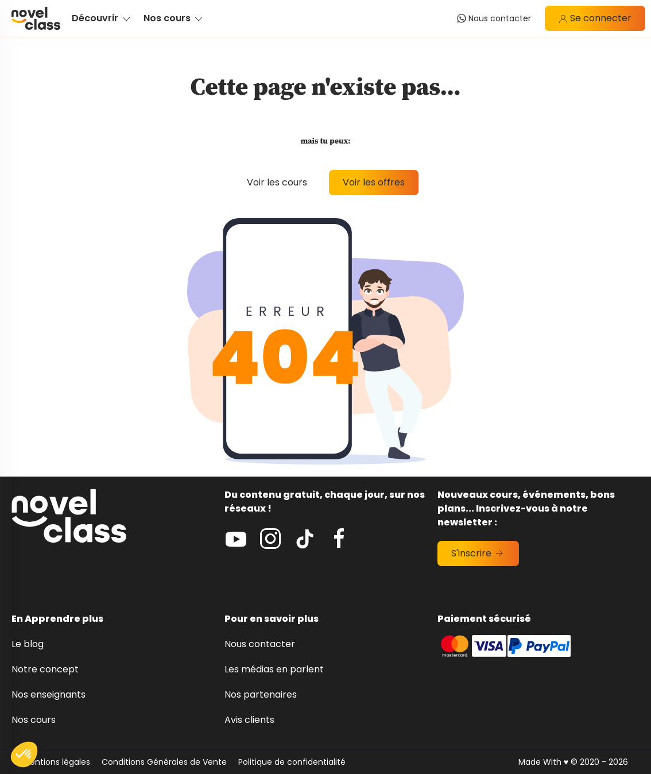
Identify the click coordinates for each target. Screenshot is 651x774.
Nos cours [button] (174, 18)
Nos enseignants (48, 694)
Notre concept (45, 669)
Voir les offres (374, 182)
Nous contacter (259, 644)
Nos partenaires (260, 694)
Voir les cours (277, 182)
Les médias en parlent (274, 669)
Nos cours (33, 719)
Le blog (27, 644)
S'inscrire (478, 553)
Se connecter (595, 18)
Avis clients (249, 719)
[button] (24, 754)
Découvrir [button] (102, 18)
